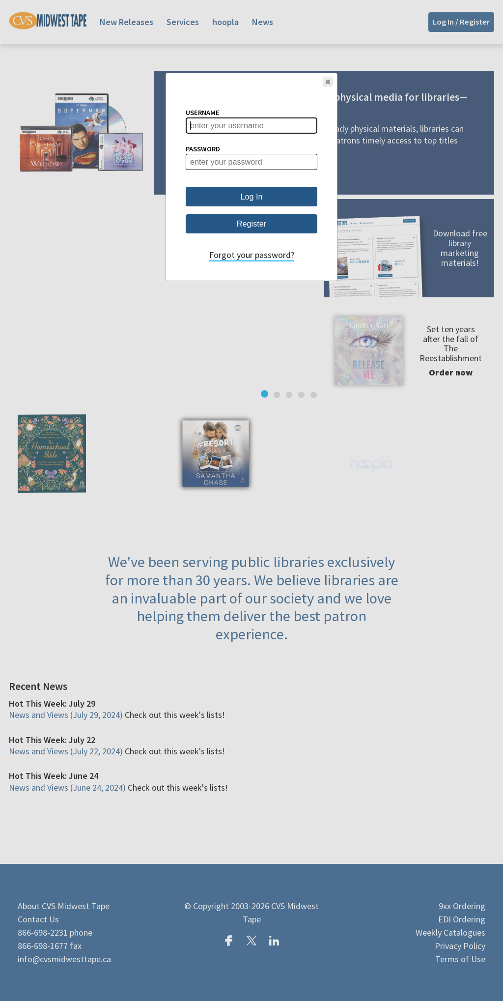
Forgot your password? (251, 254)
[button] (328, 81)
